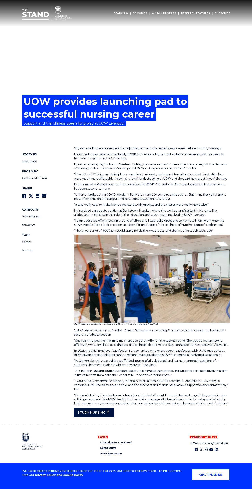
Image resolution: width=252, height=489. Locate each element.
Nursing (27, 250)
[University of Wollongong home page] (32, 441)
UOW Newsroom (111, 453)
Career (27, 242)
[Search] (121, 13)
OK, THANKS (211, 475)
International (31, 216)
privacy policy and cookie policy (59, 475)
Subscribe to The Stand (116, 442)
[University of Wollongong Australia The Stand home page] (47, 13)
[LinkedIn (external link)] (216, 449)
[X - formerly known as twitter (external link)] (201, 449)
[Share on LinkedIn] (37, 196)
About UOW (108, 448)
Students (28, 225)
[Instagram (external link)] (206, 449)
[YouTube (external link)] (211, 449)
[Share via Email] (44, 196)
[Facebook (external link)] (196, 449)
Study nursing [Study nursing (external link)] (91, 413)
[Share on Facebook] (24, 196)
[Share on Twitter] (31, 196)
